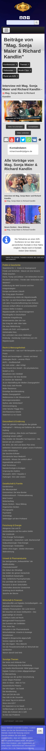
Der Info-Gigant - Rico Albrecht (15, 644)
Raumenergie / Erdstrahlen (13, 546)
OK (40, 731)
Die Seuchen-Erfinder (11, 454)
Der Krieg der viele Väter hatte (14, 323)
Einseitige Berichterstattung (13, 391)
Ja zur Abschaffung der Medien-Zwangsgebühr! (21, 383)
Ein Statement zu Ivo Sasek (13, 706)
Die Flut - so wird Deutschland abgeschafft (19, 300)
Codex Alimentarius (10, 451)
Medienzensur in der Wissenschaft (16, 397)
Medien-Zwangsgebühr (12, 394)
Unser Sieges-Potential (12, 680)
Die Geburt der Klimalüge (12, 570)
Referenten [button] (8, 70)
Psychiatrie (7, 513)
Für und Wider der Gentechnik (14, 582)
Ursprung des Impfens (11, 471)
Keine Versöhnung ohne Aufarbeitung (17, 665)
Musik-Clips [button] (23, 70)
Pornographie (8, 510)
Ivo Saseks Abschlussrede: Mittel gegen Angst (21, 668)
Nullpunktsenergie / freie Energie (15, 543)
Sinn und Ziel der (9, 694)
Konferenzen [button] (9, 64)
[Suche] (20, 22)
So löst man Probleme (11, 715)
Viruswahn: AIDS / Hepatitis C (14, 474)
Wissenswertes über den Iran (14, 320)
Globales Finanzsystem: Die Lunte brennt (19, 609)
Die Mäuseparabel (10, 489)
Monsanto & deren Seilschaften (15, 585)
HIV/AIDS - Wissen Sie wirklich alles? (17, 459)
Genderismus (8, 487)
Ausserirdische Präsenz (12, 686)
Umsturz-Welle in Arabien (13, 309)
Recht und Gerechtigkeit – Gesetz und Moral (20, 356)
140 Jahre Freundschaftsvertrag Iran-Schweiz (20, 303)
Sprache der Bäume (10, 593)
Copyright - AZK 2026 (13, 721)
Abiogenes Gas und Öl (11, 528)
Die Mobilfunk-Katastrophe (13, 576)
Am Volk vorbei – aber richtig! (14, 365)
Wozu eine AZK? (9, 703)
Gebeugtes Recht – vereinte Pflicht (16, 359)
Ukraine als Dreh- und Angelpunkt (16, 329)
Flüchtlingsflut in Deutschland (14, 315)
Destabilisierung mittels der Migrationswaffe (20, 297)
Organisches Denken (11, 507)
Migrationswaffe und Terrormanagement (18, 312)
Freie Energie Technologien (13, 537)
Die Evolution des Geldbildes (14, 623)
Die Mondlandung (9, 691)
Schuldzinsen (8, 635)
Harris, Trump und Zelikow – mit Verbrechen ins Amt (23, 277)
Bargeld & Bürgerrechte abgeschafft (17, 638)
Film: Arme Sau (9, 626)
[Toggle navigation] (6, 30)
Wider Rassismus (9, 388)
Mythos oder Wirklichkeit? (13, 403)
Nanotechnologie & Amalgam (14, 468)
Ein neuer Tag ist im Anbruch (14, 700)
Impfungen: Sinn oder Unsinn (14, 477)
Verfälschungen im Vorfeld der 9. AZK (17, 709)
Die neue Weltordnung (11, 326)
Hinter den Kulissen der (12, 712)
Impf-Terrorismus (9, 465)
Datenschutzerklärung (25, 748)
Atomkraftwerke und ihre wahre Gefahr (18, 531)
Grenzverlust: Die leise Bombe (14, 377)
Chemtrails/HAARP (10, 567)
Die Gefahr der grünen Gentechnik (16, 573)
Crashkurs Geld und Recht (13, 618)
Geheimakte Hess (10, 332)
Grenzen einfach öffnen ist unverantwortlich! (20, 306)
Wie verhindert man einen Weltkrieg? (17, 335)
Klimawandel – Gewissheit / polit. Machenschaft (21, 540)
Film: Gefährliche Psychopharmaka (16, 579)
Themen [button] (24, 64)
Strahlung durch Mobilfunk (13, 590)
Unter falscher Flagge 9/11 (13, 409)
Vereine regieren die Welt (12, 641)
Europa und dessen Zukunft (13, 291)
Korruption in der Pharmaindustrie (16, 629)
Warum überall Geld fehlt (12, 653)
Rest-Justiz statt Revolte (12, 386)
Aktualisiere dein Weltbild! (13, 374)
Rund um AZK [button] (9, 76)
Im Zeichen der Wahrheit (12, 380)
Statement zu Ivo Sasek (12, 415)
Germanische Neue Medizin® (14, 456)
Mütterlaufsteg (8, 501)
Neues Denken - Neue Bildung (14, 504)
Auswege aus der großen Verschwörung (18, 677)
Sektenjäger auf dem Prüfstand (15, 519)
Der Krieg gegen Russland (13, 294)
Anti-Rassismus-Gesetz (12, 412)
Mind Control (8, 498)
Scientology (7, 516)
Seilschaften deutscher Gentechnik (16, 588)
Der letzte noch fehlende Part (14, 662)
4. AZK (24, 712)
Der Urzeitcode (8, 534)
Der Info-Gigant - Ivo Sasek (13, 689)
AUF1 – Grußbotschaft (11, 362)
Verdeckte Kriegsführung (12, 318)
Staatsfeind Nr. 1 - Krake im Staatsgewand (19, 268)
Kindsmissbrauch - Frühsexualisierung (18, 495)
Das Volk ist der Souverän (13, 697)
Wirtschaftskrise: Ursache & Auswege (17, 632)
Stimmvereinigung (10, 406)
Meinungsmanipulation (11, 400)
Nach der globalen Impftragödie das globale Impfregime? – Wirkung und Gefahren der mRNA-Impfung (22, 427)
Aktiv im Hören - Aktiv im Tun (14, 683)
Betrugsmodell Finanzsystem (14, 621)
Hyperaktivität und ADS (12, 462)
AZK (18, 694)
